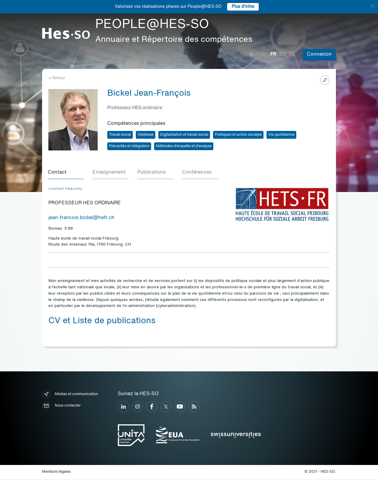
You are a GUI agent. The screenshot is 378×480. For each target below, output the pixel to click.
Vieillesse (146, 135)
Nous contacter (61, 407)
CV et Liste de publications (101, 322)
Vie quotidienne (281, 135)
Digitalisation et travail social (184, 135)
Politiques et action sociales (238, 135)
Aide (257, 54)
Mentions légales (56, 473)
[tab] (66, 173)
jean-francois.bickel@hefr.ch (81, 218)
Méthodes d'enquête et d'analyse (184, 146)
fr (273, 54)
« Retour (56, 78)
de (292, 54)
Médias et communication (70, 395)
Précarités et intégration (129, 146)
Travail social (120, 135)
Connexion (319, 54)
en (282, 54)
